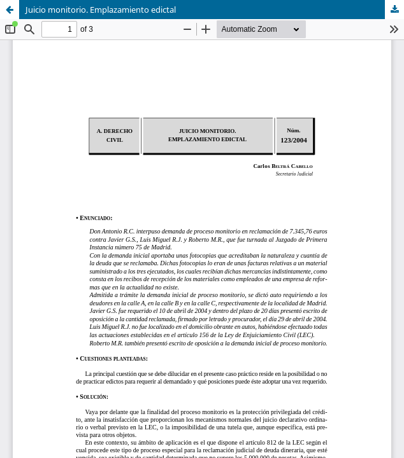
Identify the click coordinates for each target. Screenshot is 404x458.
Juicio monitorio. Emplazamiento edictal (100, 9)
